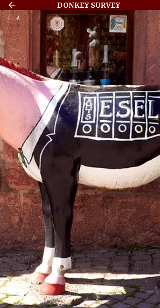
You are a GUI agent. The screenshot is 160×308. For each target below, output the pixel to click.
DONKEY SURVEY (88, 5)
